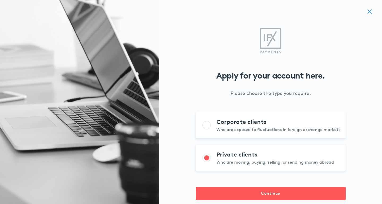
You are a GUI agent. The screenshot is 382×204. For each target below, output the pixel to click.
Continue (270, 193)
